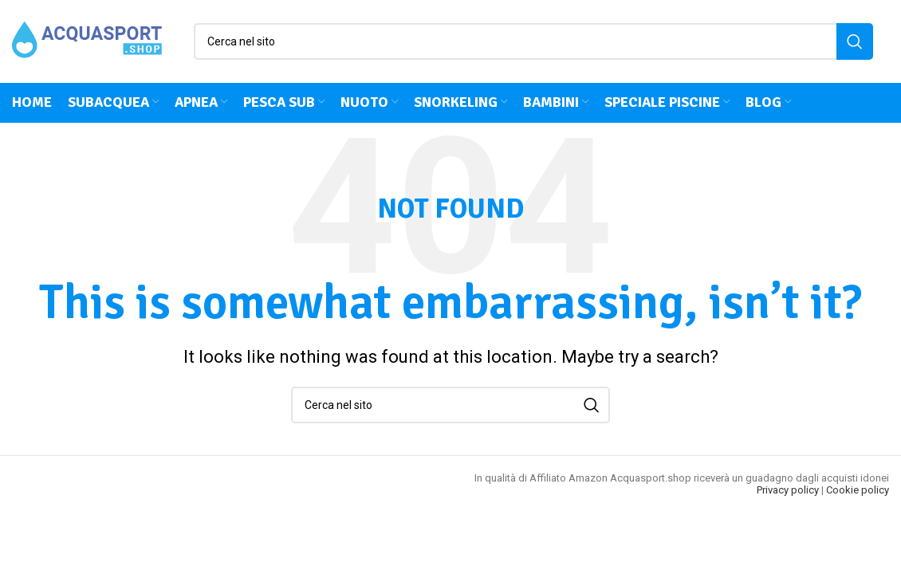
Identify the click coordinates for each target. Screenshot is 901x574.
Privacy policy (788, 491)
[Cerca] (533, 41)
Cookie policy (857, 491)
